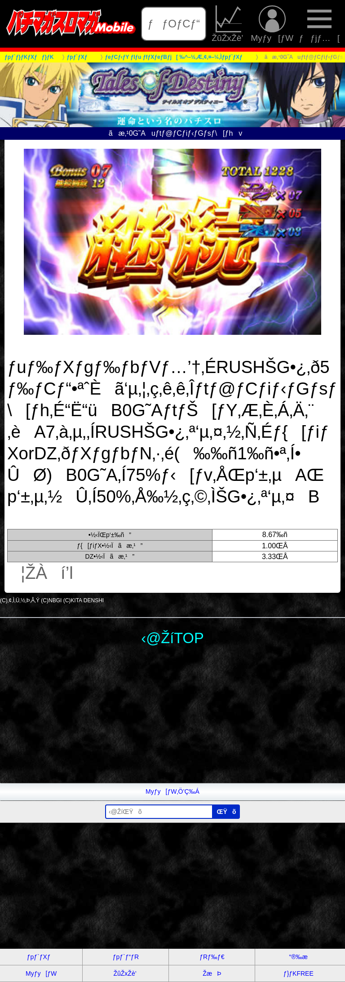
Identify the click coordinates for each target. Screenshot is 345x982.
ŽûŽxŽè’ (228, 23)
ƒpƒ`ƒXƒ (41, 956)
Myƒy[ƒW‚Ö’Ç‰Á (172, 791)
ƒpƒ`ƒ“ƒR (126, 956)
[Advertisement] (172, 720)
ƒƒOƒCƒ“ (174, 24)
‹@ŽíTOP (172, 638)
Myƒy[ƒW (272, 23)
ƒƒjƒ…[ (319, 23)
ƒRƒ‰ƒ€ (211, 956)
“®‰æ (298, 956)
